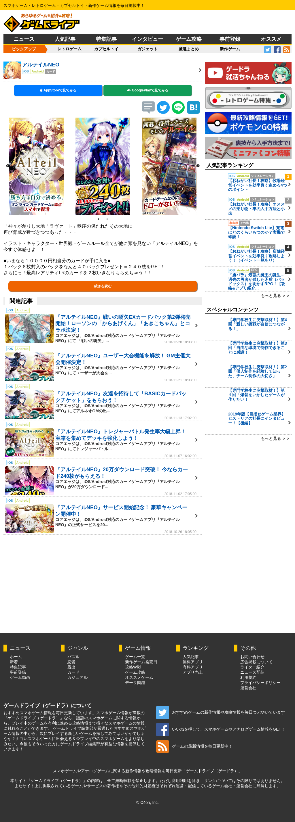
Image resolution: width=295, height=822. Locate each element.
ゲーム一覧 (135, 656)
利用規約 (248, 677)
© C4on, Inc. (147, 802)
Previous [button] (8, 166)
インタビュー (147, 39)
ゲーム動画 (20, 677)
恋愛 (71, 662)
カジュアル (77, 677)
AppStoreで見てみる (58, 90)
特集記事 (106, 39)
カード (73, 672)
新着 (14, 662)
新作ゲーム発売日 (141, 662)
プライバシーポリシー (260, 682)
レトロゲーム (69, 49)
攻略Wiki (133, 667)
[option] (36, 166)
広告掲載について (256, 662)
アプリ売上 (193, 672)
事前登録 (230, 39)
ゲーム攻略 (189, 39)
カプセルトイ (106, 49)
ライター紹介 (252, 667)
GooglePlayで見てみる (147, 90)
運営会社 (248, 687)
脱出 (71, 667)
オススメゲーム (139, 677)
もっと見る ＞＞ (275, 295)
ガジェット (147, 49)
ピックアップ (24, 49)
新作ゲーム (230, 49)
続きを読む (102, 286)
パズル (73, 656)
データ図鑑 (135, 682)
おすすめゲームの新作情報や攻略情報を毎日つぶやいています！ (222, 712)
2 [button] (107, 219)
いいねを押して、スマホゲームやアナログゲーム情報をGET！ (220, 729)
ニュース (24, 39)
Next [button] (198, 166)
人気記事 (65, 39)
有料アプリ (193, 667)
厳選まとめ (189, 49)
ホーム (16, 656)
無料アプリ (193, 662)
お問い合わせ (252, 656)
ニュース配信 (252, 672)
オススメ (271, 39)
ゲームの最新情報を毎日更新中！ (194, 746)
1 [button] (98, 219)
